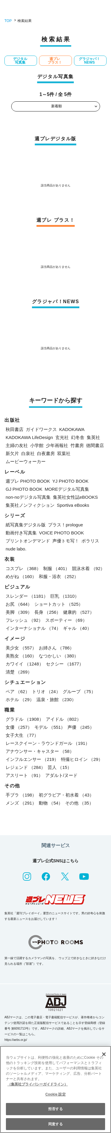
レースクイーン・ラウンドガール (48, 743)
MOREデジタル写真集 (67, 489)
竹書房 (77, 445)
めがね (21, 576)
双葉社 (63, 453)
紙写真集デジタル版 (26, 524)
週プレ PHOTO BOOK (28, 481)
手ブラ (21, 794)
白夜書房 (46, 453)
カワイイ (25, 663)
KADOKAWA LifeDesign (29, 437)
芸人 (60, 767)
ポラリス (90, 540)
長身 (47, 612)
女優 (19, 727)
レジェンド (25, 767)
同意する (55, 1124)
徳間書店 (95, 445)
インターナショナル (33, 628)
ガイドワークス (41, 429)
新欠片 (12, 453)
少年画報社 (57, 445)
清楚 (19, 671)
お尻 (19, 604)
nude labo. (16, 548)
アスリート (24, 775)
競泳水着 (88, 568)
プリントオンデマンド (28, 540)
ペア (18, 691)
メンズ (21, 802)
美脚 (19, 612)
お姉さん (56, 647)
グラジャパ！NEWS (89, 60)
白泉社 (28, 453)
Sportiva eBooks (73, 505)
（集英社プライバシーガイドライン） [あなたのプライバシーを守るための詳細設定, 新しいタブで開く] (37, 1084)
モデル (49, 727)
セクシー (65, 663)
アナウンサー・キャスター (40, 751)
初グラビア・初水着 (66, 794)
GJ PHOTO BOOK (24, 489)
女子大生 (22, 735)
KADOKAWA (72, 429)
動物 (51, 802)
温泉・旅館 (56, 699)
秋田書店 (14, 429)
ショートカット (58, 604)
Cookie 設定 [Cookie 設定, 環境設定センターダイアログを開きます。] (55, 1094)
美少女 (21, 647)
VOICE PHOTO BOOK (61, 532)
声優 (80, 727)
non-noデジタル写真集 (28, 497)
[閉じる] (103, 1054)
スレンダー (27, 596)
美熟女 (21, 655)
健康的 (78, 612)
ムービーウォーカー (26, 461)
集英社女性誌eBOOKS (75, 497)
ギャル (77, 628)
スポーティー (66, 620)
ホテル (20, 699)
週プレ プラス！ (55, 60)
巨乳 (64, 596)
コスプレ (23, 568)
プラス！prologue (65, 524)
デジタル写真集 (20, 60)
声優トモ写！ (65, 540)
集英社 (93, 437)
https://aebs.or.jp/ (15, 1039)
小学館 (37, 445)
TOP (8, 21)
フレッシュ (24, 620)
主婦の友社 (17, 445)
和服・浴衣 (58, 576)
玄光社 (62, 437)
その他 (79, 802)
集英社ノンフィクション (30, 505)
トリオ (46, 691)
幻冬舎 (77, 437)
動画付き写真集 (21, 532)
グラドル (25, 719)
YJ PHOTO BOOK (70, 481)
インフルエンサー (32, 759)
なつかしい (58, 655)
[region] (55, 1089)
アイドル (63, 719)
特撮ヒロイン (82, 759)
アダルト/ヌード (61, 775)
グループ (79, 691)
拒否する (55, 1109)
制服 (56, 568)
